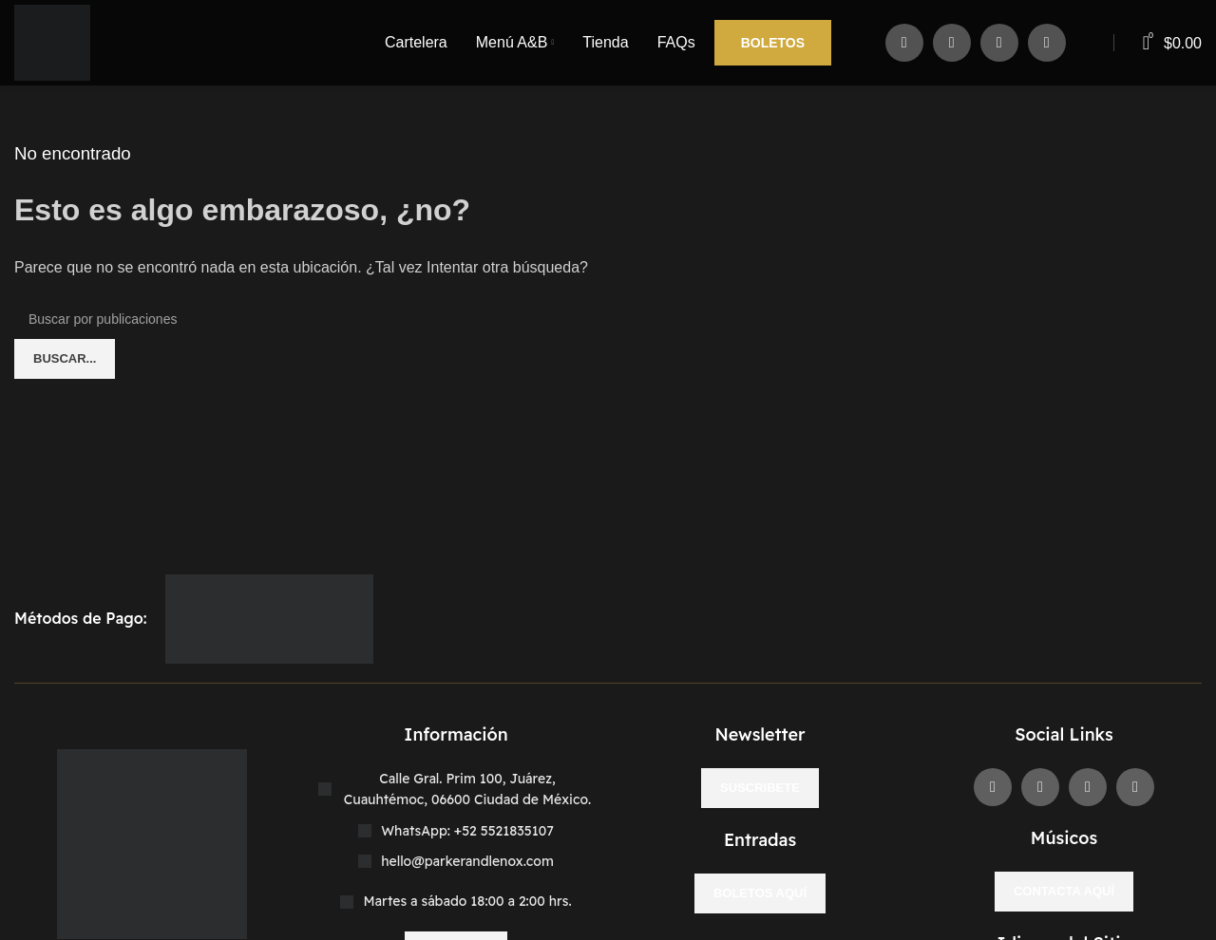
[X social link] (952, 43)
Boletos (773, 42)
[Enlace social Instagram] (999, 43)
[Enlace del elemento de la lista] (456, 830)
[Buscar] (608, 319)
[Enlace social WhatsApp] (1047, 43)
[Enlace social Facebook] (904, 43)
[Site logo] (52, 41)
